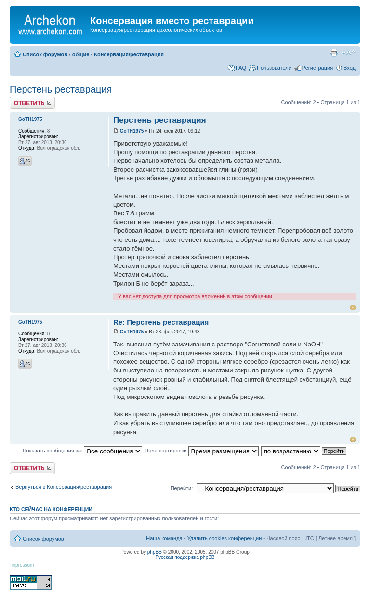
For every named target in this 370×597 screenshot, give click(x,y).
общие (81, 54)
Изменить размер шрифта (349, 52)
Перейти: (182, 488)
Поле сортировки (201, 450)
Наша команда (164, 538)
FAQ (241, 68)
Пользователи (274, 68)
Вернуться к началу (353, 307)
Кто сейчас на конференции (51, 509)
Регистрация (317, 68)
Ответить (32, 103)
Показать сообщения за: (83, 450)
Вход (350, 68)
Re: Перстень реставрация (161, 322)
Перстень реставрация (61, 89)
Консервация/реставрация (129, 54)
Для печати (334, 52)
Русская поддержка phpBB (184, 557)
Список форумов (45, 54)
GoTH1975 (132, 130)
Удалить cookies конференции (224, 538)
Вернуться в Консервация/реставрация (63, 487)
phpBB (154, 552)
